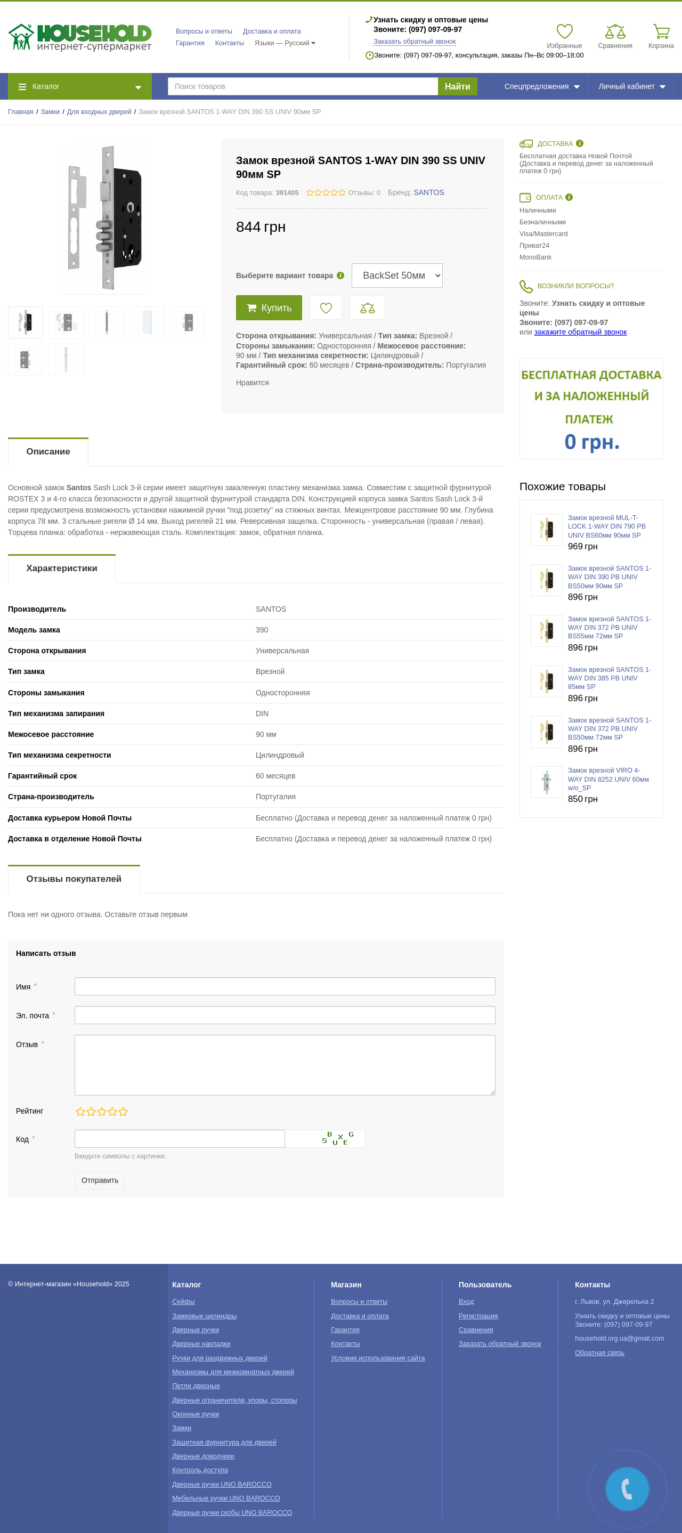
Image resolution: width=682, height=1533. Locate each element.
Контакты (229, 43)
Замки (50, 112)
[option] (591, 409)
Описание (48, 452)
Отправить (100, 1180)
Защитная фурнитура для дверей (224, 1442)
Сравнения (476, 1330)
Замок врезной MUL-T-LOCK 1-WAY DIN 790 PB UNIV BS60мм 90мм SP (607, 526)
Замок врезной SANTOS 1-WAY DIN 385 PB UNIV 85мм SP (609, 678)
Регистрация (478, 1316)
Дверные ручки (195, 1330)
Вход (466, 1301)
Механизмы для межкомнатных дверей (233, 1372)
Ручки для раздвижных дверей (219, 1358)
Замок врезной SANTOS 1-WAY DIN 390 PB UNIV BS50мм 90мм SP (609, 577)
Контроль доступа (200, 1470)
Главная (21, 112)
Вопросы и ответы (204, 31)
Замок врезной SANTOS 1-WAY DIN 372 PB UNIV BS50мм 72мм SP (609, 729)
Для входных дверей (99, 112)
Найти (457, 86)
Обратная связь (599, 1353)
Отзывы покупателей (74, 879)
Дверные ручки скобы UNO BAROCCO (232, 1512)
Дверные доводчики (203, 1456)
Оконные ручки (195, 1414)
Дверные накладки (201, 1344)
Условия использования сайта (378, 1358)
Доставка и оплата (272, 31)
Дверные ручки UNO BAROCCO (222, 1484)
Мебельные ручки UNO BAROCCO (226, 1498)
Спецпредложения (542, 86)
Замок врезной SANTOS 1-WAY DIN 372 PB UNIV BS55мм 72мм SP (609, 627)
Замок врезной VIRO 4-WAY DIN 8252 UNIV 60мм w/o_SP (608, 779)
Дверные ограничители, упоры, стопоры (234, 1400)
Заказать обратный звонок (415, 41)
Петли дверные (196, 1386)
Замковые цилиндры (204, 1316)
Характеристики (62, 568)
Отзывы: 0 (364, 193)
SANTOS (428, 192)
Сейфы (183, 1301)
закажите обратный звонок (580, 332)
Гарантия (190, 43)
